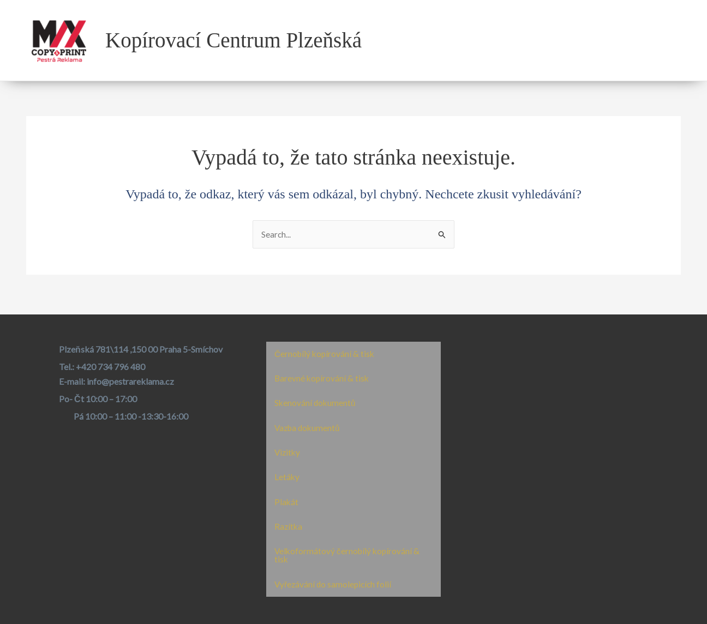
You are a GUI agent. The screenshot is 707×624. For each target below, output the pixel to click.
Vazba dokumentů (308, 425)
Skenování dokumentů (315, 400)
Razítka (288, 525)
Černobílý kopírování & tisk (326, 349)
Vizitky (288, 450)
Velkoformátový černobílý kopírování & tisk (348, 554)
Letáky (287, 475)
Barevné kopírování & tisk (322, 374)
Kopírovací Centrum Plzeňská (233, 40)
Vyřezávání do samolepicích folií (334, 584)
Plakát (286, 500)
